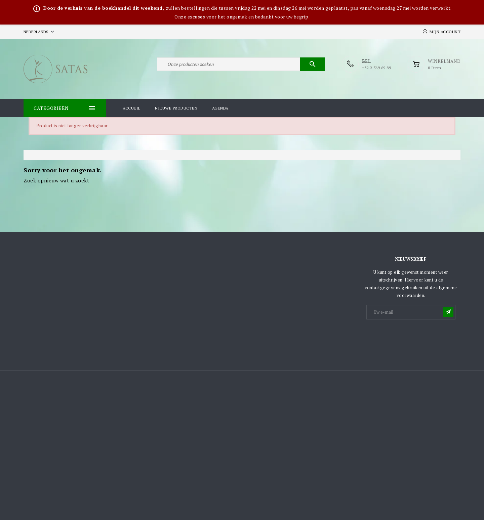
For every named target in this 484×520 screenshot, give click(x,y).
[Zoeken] (241, 64)
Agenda (220, 108)
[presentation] (418, 337)
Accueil (131, 108)
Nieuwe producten (176, 108)
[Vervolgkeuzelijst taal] (39, 32)
